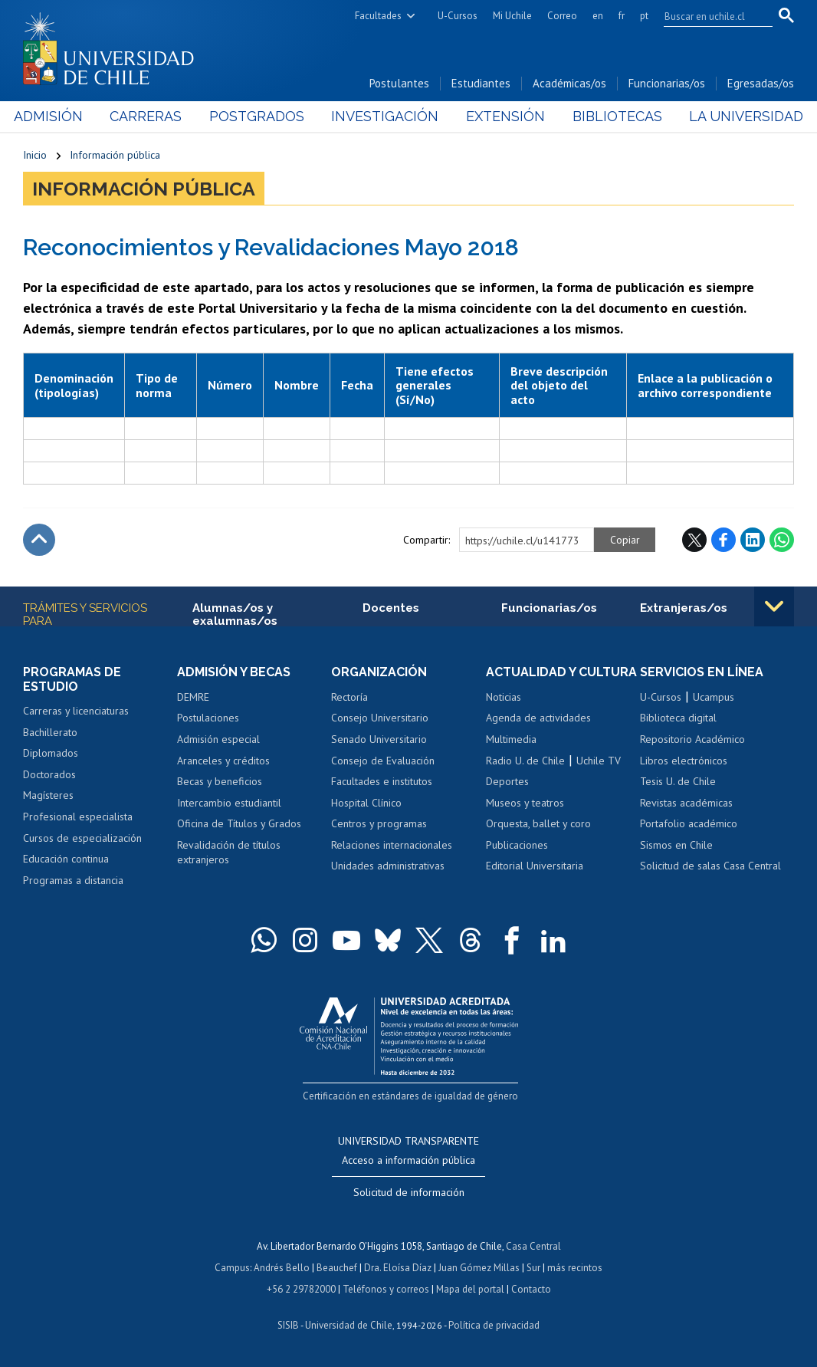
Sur (533, 1267)
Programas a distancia (73, 880)
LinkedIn (753, 540)
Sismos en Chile (676, 845)
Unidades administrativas (388, 865)
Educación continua (66, 859)
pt (644, 15)
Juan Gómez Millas (479, 1267)
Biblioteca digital (678, 718)
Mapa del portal (470, 1289)
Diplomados (50, 753)
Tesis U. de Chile (678, 781)
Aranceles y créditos (223, 760)
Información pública (115, 155)
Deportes (507, 781)
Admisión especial (218, 739)
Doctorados (49, 774)
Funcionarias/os (666, 83)
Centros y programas (379, 823)
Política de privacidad (494, 1325)
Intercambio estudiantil (229, 803)
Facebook (723, 540)
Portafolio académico (688, 823)
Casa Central (533, 1246)
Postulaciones (208, 718)
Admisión (57, 116)
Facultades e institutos (381, 781)
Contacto (531, 1289)
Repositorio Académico (692, 739)
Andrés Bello (282, 1267)
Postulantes (399, 83)
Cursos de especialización (82, 838)
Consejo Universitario (379, 718)
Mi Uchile (512, 15)
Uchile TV (598, 760)
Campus (232, 1267)
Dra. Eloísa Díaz (397, 1267)
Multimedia (511, 739)
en (597, 15)
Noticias (503, 697)
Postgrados (259, 116)
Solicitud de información (408, 1192)
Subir (39, 540)
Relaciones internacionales (391, 845)
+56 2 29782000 (301, 1289)
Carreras (152, 116)
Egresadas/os (760, 83)
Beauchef (337, 1267)
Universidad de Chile (348, 1325)
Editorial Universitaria (534, 865)
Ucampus (713, 697)
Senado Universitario (379, 739)
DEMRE (193, 697)
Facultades (378, 15)
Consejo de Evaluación (383, 760)
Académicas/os (569, 83)
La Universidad (737, 116)
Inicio (35, 155)
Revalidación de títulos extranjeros (229, 852)
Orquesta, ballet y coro (538, 823)
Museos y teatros (525, 803)
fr (621, 15)
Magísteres (48, 795)
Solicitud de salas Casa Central (710, 865)
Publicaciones (517, 845)
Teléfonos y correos (386, 1289)
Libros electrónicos (683, 760)
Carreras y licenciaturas (76, 711)
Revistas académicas (686, 803)
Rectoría (349, 697)
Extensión (502, 116)
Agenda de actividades (538, 718)
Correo (562, 15)
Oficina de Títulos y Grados (239, 823)
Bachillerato (50, 732)
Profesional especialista (78, 816)
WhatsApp (781, 539)
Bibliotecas (611, 116)
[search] (709, 16)
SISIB (288, 1325)
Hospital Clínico (366, 803)
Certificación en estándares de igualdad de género (410, 1095)
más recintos (574, 1267)
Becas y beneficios (219, 781)
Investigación (385, 116)
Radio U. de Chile (525, 760)
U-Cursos (457, 15)
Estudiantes (480, 83)
